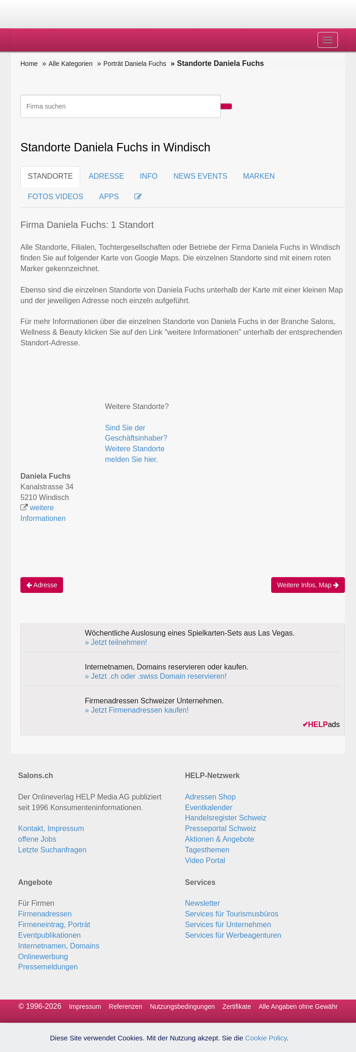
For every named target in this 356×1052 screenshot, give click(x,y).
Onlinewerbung (43, 957)
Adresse (41, 585)
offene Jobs (37, 839)
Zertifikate (236, 1006)
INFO (149, 176)
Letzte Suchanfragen (52, 850)
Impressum (85, 1006)
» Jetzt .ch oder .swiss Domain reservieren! (156, 676)
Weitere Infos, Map (308, 585)
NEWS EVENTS (200, 176)
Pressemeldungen (48, 967)
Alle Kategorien (71, 63)
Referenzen (125, 1006)
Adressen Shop (210, 797)
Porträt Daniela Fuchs (134, 63)
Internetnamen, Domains (58, 946)
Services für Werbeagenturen (233, 935)
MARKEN (258, 176)
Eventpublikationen (49, 935)
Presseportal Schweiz (220, 828)
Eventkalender (208, 808)
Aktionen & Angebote (219, 839)
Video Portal (205, 860)
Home (29, 63)
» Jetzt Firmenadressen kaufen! (137, 710)
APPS (109, 197)
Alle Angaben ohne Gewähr (298, 1006)
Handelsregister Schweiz (226, 818)
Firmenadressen (45, 914)
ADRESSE (106, 176)
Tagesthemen (207, 850)
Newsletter (202, 903)
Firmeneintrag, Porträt (54, 925)
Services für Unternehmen (228, 925)
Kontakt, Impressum (51, 828)
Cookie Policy (266, 1038)
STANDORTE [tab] (50, 176)
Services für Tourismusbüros (232, 914)
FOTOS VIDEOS (55, 197)
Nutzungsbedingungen (182, 1006)
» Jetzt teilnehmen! (116, 642)
